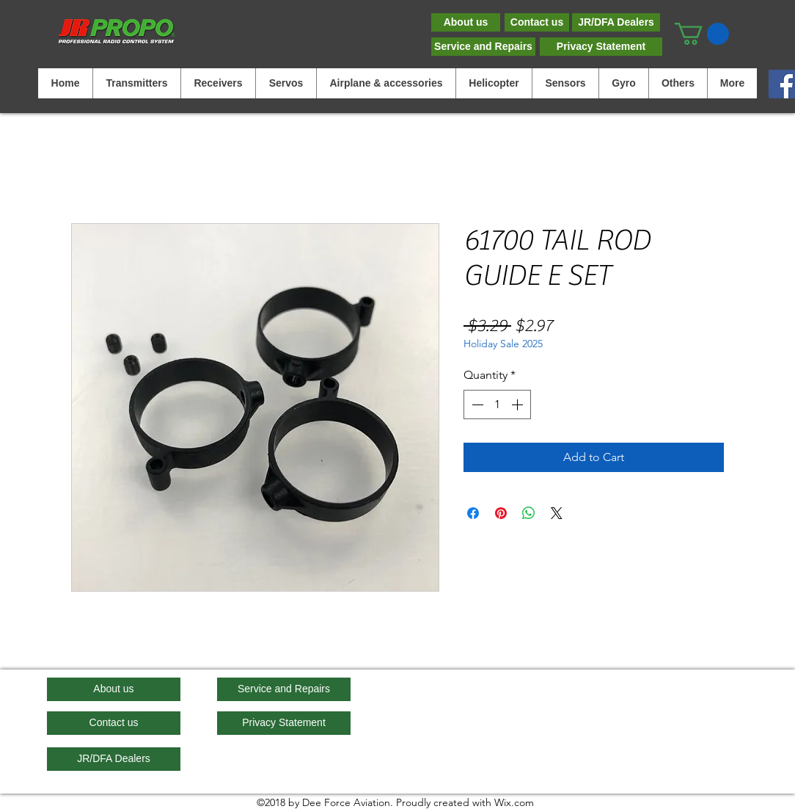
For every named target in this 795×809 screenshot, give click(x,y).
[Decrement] (476, 404)
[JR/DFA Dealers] (616, 22)
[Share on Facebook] (473, 513)
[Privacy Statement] (601, 46)
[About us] (465, 22)
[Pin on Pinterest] (501, 513)
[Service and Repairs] (483, 46)
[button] (702, 34)
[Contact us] (537, 22)
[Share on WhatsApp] (529, 513)
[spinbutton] (497, 404)
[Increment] (518, 404)
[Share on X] (556, 513)
